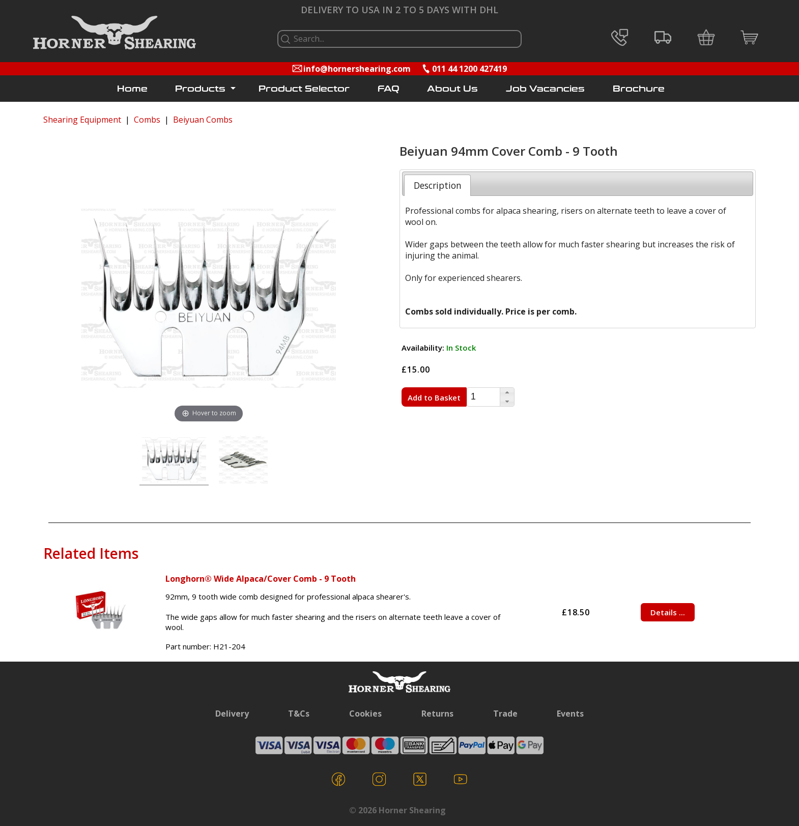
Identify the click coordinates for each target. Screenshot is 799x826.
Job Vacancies (545, 89)
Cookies (365, 713)
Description (438, 185)
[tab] (437, 185)
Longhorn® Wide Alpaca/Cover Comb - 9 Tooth (260, 578)
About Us (452, 89)
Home (132, 89)
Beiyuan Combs (203, 119)
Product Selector (304, 89)
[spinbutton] (483, 397)
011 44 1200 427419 (469, 68)
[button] (507, 392)
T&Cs (298, 713)
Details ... (667, 612)
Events (570, 713)
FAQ (389, 89)
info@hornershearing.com (357, 68)
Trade (505, 713)
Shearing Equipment (82, 119)
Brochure (639, 89)
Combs (147, 119)
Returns (437, 713)
